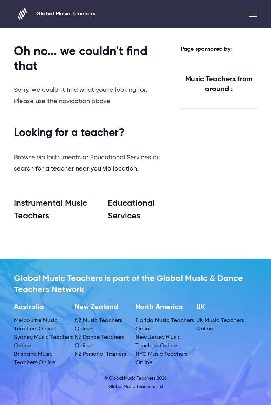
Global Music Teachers (54, 14)
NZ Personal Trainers (100, 354)
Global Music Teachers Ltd (135, 387)
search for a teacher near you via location (75, 169)
